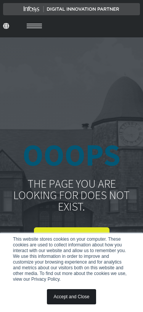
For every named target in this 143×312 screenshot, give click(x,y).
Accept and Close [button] (71, 296)
